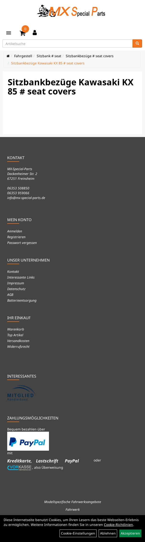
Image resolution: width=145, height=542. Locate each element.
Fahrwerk (73, 509)
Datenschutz (16, 289)
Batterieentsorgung (21, 300)
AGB (10, 294)
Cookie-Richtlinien (118, 524)
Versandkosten (18, 340)
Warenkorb (15, 329)
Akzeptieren (130, 533)
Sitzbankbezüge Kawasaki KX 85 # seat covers (48, 63)
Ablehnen (108, 533)
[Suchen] (137, 43)
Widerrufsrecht (18, 346)
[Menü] (9, 32)
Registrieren (16, 237)
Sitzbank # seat (49, 56)
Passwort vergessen (22, 242)
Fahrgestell (23, 56)
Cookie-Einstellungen (78, 533)
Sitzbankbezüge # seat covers (90, 56)
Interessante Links (21, 277)
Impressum (15, 283)
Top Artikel (15, 335)
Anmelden (14, 231)
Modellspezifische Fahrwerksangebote (72, 501)
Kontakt (13, 271)
